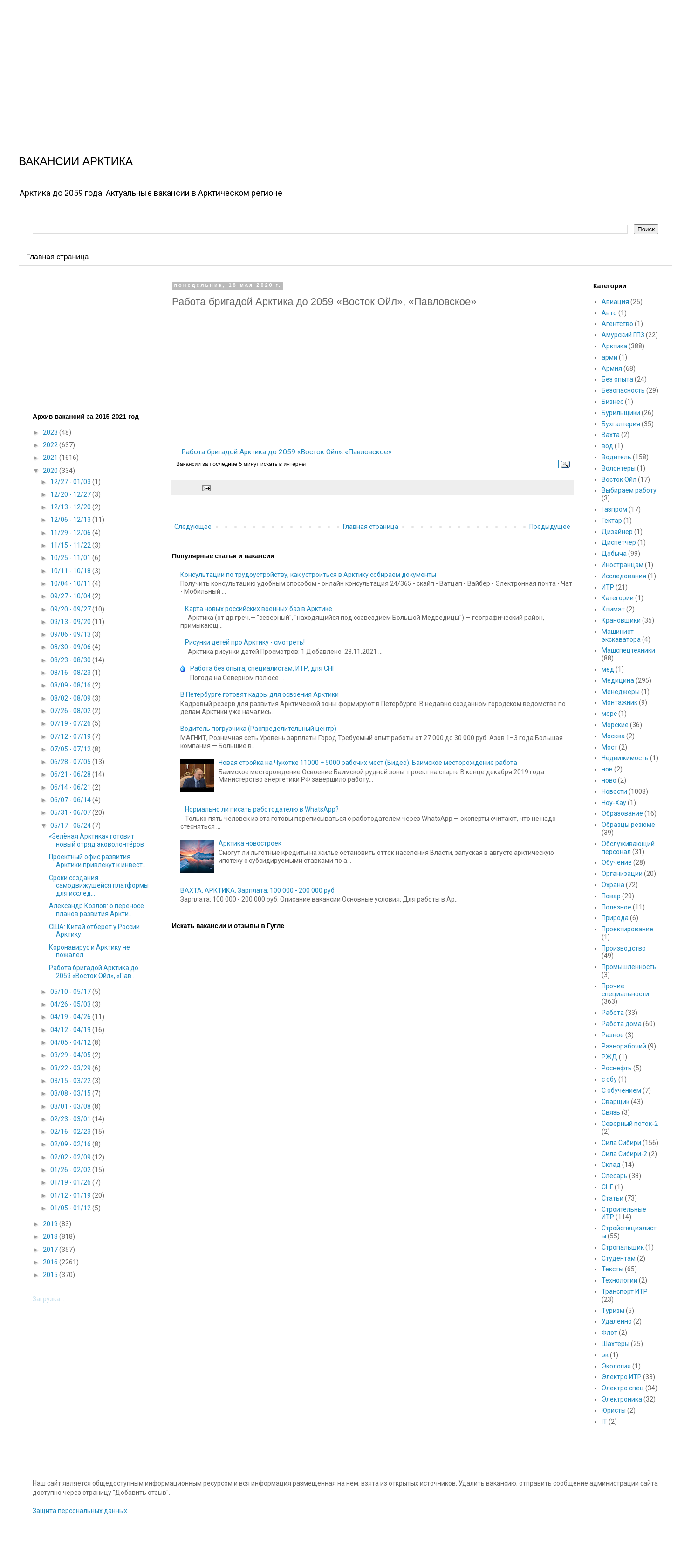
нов (607, 769)
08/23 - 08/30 (71, 660)
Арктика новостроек (250, 843)
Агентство (617, 323)
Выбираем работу (629, 490)
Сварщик (615, 1101)
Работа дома (622, 1023)
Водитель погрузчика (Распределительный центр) (258, 728)
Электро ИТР (622, 1377)
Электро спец (623, 1388)
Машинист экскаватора (621, 635)
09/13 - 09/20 (71, 621)
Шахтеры (615, 1343)
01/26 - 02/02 (71, 1169)
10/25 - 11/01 (71, 558)
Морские (615, 725)
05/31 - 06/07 (71, 812)
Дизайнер (617, 531)
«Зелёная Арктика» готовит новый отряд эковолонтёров (96, 840)
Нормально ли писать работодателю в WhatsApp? (262, 809)
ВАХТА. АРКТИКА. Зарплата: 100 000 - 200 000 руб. (258, 890)
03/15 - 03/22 (71, 1080)
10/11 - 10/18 (71, 571)
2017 (51, 1249)
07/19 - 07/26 (71, 723)
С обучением (621, 1090)
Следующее (193, 526)
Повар (611, 896)
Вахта (611, 434)
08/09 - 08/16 (71, 685)
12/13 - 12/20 (71, 507)
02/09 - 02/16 (71, 1144)
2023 (51, 432)
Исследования (624, 576)
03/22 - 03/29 (71, 1068)
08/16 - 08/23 (71, 672)
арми (609, 357)
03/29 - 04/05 (71, 1055)
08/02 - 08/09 (71, 698)
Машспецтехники (628, 650)
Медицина (618, 680)
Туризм (613, 1310)
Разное (613, 1035)
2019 (51, 1224)
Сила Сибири (621, 1142)
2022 (51, 445)
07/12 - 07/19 (71, 736)
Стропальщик (623, 1247)
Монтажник (619, 702)
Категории (618, 598)
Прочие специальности (625, 990)
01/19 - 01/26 (71, 1182)
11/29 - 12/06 (71, 532)
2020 (51, 470)
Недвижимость (625, 758)
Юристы (614, 1410)
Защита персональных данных (80, 1510)
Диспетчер (619, 542)
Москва (613, 736)
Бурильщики (621, 413)
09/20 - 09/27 (71, 609)
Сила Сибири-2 (624, 1154)
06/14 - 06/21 (71, 787)
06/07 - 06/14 (71, 800)
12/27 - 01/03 (71, 482)
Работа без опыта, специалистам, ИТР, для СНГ (262, 668)
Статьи (612, 1198)
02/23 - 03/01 (71, 1119)
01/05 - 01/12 (71, 1208)
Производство (624, 948)
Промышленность (629, 967)
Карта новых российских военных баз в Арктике (258, 608)
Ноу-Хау (614, 802)
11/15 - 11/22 (71, 545)
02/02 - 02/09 (71, 1157)
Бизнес (612, 401)
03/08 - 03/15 (71, 1093)
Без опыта (617, 379)
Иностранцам (622, 565)
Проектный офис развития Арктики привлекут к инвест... (98, 860)
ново (609, 780)
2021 (51, 457)
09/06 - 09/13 (71, 634)
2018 (51, 1236)
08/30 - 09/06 (71, 647)
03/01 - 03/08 (71, 1106)
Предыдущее (549, 526)
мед (608, 669)
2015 (51, 1274)
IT (604, 1421)
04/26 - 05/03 (71, 1004)
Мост (609, 747)
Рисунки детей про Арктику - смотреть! (245, 642)
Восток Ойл (619, 479)
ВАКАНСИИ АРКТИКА (76, 161)
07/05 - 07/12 (71, 749)
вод (607, 446)
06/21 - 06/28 (71, 774)
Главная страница (57, 257)
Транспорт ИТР (625, 1291)
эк (605, 1355)
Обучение (617, 862)
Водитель (616, 457)
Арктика (614, 346)
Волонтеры (619, 468)
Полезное (616, 907)
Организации (622, 873)
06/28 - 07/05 (71, 761)
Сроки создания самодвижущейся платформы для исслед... (99, 885)
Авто (609, 313)
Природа (615, 918)
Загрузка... (48, 1299)
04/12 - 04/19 (71, 1030)
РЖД (609, 1057)
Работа (613, 1012)
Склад (611, 1164)
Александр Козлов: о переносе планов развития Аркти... (96, 909)
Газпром (614, 509)
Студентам (619, 1258)
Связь (611, 1112)
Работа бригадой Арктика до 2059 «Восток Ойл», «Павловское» (286, 452)
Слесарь (615, 1176)
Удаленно (617, 1321)
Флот (609, 1332)
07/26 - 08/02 (71, 711)
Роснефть (617, 1068)
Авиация (615, 301)
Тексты (612, 1269)
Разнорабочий (624, 1046)
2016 (51, 1262)
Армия (612, 368)
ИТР (608, 587)
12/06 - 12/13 (71, 519)
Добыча (614, 553)
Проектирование (627, 929)
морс (609, 713)
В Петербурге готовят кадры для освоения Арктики (259, 694)
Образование (622, 813)
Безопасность (623, 390)
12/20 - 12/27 (71, 494)
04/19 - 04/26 (71, 1017)
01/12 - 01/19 (71, 1195)
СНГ (607, 1187)
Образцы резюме (628, 824)
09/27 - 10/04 (71, 596)
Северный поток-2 (630, 1123)
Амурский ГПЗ (623, 335)
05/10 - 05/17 (71, 991)
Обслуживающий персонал (628, 847)
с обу (609, 1079)
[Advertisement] (279, 65)
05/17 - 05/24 (71, 825)
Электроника (622, 1399)
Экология (616, 1366)
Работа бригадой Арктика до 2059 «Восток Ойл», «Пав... (93, 971)
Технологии (619, 1280)
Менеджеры (621, 691)
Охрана (613, 885)
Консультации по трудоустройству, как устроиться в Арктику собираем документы (308, 574)
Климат (613, 609)
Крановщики (621, 620)
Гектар (612, 520)
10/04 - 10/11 (71, 583)
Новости (614, 791)
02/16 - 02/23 (71, 1131)
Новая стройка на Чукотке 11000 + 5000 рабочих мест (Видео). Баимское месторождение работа (368, 762)
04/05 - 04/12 (71, 1042)
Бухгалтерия (621, 424)
